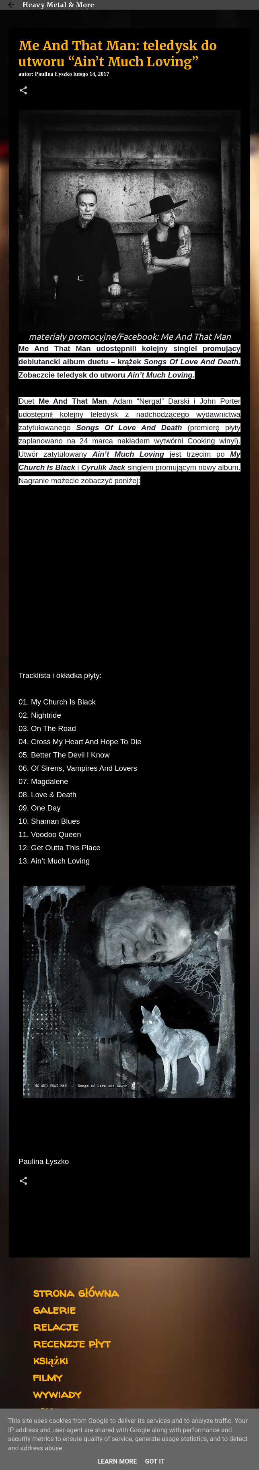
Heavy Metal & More (58, 5)
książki (50, 1360)
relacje (55, 1326)
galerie (54, 1309)
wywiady (57, 1393)
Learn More (117, 1461)
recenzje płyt (71, 1343)
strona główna (76, 1292)
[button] (23, 91)
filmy (47, 1376)
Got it (154, 1461)
